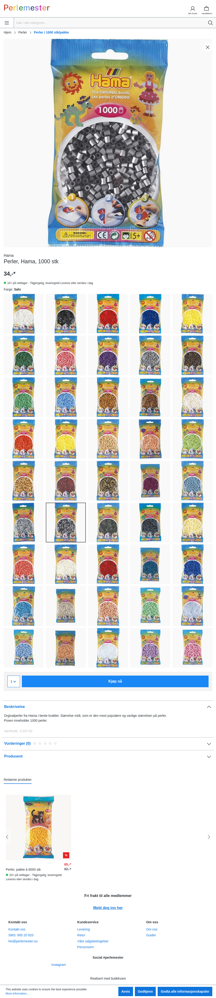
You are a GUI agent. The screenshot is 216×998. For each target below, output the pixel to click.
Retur (81, 935)
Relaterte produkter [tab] (18, 779)
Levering (83, 929)
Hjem (7, 32)
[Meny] (7, 22)
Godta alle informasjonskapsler (185, 991)
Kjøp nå (115, 681)
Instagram (58, 965)
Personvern (85, 947)
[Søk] (210, 22)
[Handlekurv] (207, 8)
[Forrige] (7, 837)
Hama (9, 255)
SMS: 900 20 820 (20, 935)
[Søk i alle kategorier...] (110, 22)
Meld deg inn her (108, 908)
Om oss (151, 929)
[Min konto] (190, 8)
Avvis (125, 991)
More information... (17, 993)
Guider (151, 935)
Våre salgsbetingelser (93, 941)
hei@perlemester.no (23, 941)
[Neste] (208, 837)
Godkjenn (145, 991)
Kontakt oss (16, 929)
